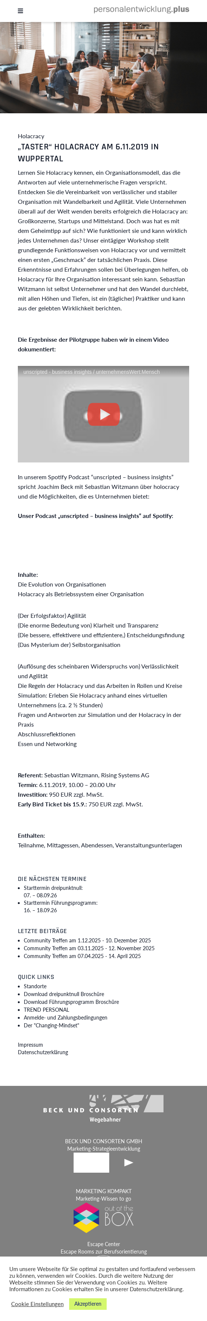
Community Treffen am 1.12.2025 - (87, 940)
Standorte (35, 986)
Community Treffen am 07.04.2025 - (82, 956)
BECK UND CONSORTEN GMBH (103, 1141)
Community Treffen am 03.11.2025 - (89, 948)
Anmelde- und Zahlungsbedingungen (65, 1017)
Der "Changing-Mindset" (51, 1025)
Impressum (30, 1045)
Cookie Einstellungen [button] (37, 1304)
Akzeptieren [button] (87, 1304)
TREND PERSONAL (46, 1009)
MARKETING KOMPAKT (104, 1191)
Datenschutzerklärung (43, 1052)
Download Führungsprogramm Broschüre (71, 1002)
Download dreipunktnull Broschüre (64, 994)
